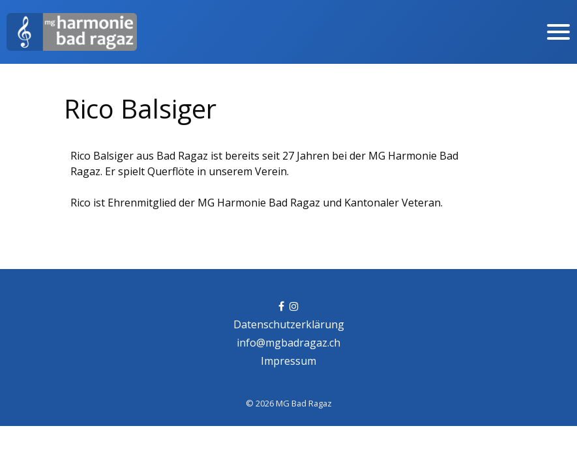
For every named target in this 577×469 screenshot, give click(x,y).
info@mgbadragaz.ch (288, 342)
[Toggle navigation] (558, 32)
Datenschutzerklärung (288, 324)
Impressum (288, 361)
